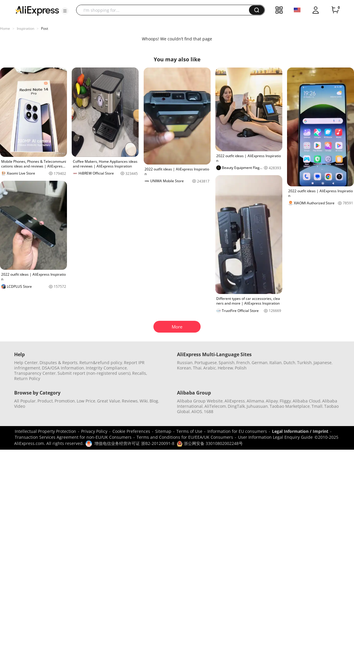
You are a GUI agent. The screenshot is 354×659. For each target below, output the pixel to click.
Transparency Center (35, 373)
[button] (64, 10)
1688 (208, 411)
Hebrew (225, 368)
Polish (241, 368)
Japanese (323, 362)
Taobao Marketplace (290, 406)
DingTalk (236, 406)
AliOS (196, 411)
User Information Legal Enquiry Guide (275, 437)
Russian (185, 362)
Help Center (26, 362)
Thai (197, 368)
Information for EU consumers (237, 431)
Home (5, 28)
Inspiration (25, 28)
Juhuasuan (257, 406)
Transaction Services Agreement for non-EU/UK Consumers (73, 437)
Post (44, 28)
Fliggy (285, 401)
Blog (154, 401)
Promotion (65, 401)
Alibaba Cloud (306, 401)
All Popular (25, 401)
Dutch (289, 362)
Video (19, 406)
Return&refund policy (100, 362)
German (260, 362)
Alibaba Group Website (200, 401)
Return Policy (27, 378)
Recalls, (139, 373)
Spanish (227, 362)
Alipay (272, 401)
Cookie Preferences (131, 431)
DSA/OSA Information (63, 368)
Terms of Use (189, 431)
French (243, 362)
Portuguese (205, 362)
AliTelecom (215, 406)
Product (45, 401)
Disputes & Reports (59, 362)
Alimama (255, 401)
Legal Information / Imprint (300, 431)
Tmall (317, 406)
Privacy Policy (94, 431)
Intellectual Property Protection (45, 431)
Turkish (304, 362)
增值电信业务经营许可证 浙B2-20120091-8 (134, 443)
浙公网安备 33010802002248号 (210, 443)
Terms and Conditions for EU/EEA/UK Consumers (185, 437)
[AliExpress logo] (37, 10)
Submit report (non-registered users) (94, 373)
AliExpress (234, 401)
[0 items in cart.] (335, 10)
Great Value (108, 401)
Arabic (209, 368)
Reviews (130, 401)
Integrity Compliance (106, 368)
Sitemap (163, 431)
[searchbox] (165, 10)
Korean (184, 368)
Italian (275, 362)
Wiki (144, 401)
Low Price (86, 401)
